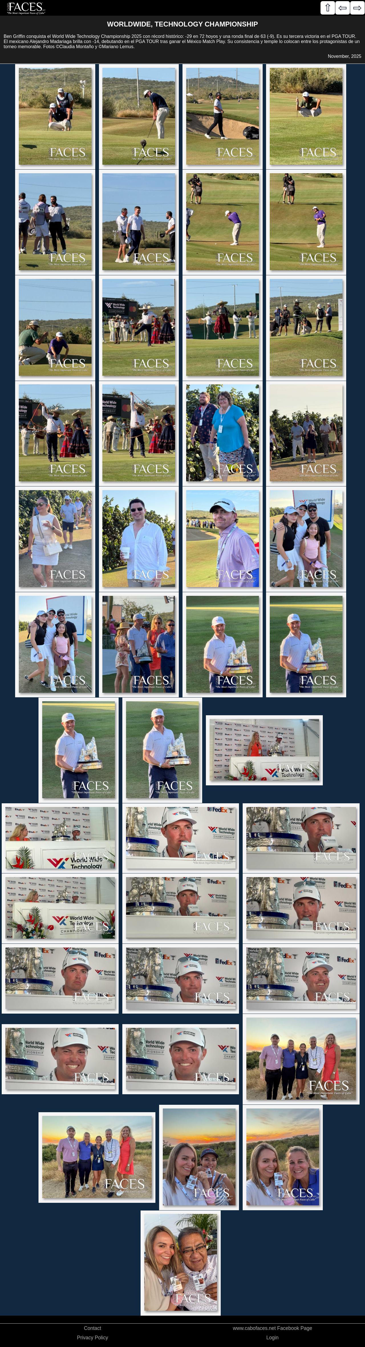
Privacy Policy (92, 1337)
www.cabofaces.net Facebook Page (272, 1328)
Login (272, 1337)
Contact (92, 1328)
